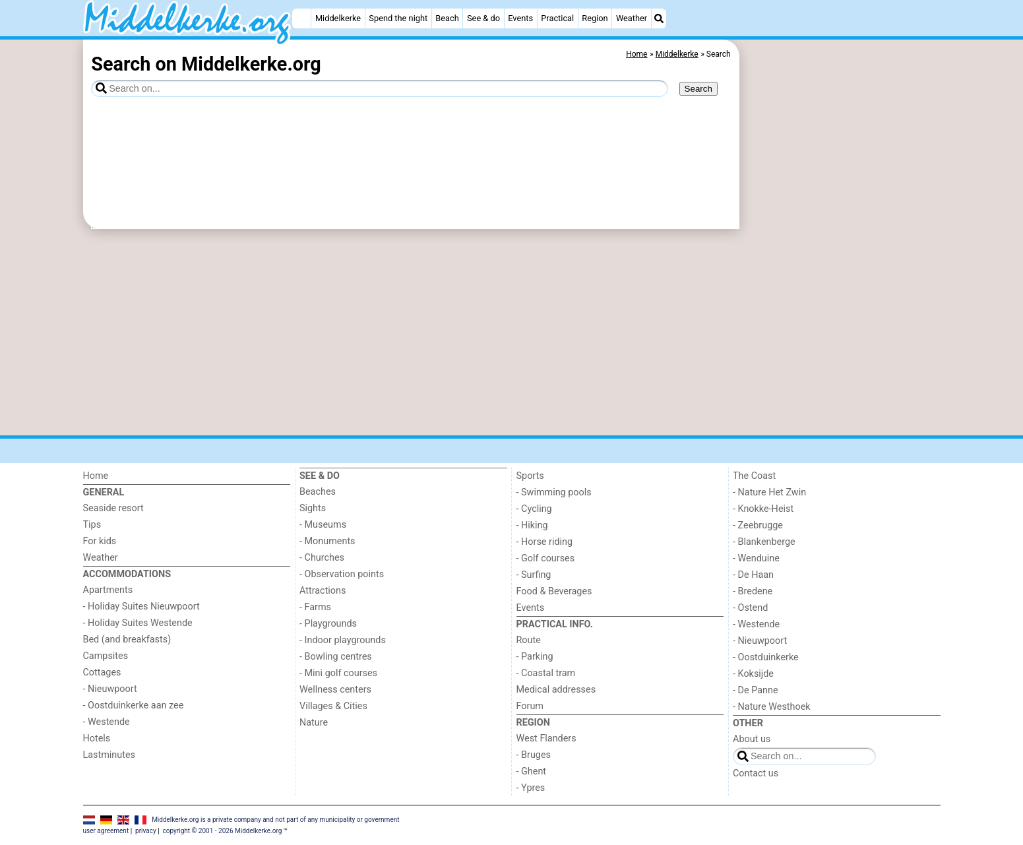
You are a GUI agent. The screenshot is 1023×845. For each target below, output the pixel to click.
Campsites (106, 656)
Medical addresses (556, 689)
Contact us (755, 773)
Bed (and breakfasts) (127, 639)
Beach (446, 18)
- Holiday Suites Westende (138, 623)
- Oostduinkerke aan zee (133, 705)
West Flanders (546, 738)
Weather (631, 18)
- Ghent (531, 771)
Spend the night (398, 18)
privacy (145, 830)
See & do (483, 18)
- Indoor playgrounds (342, 640)
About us (751, 739)
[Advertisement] (842, 343)
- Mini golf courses (338, 673)
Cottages (102, 672)
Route (528, 640)
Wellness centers (335, 689)
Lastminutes (109, 755)
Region (594, 18)
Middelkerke (338, 18)
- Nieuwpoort (110, 689)
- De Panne (755, 690)
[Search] (659, 18)
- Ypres (530, 788)
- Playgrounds (328, 623)
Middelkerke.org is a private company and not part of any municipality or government (275, 819)
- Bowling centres (335, 656)
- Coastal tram (546, 673)
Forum (529, 706)
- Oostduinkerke (766, 657)
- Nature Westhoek (772, 706)
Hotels (97, 738)
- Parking (534, 656)
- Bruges (533, 755)
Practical (557, 18)
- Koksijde (753, 673)
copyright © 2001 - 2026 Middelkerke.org (222, 830)
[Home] (301, 18)
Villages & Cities (333, 706)
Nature (313, 722)
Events (520, 18)
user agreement (106, 830)
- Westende (106, 722)
